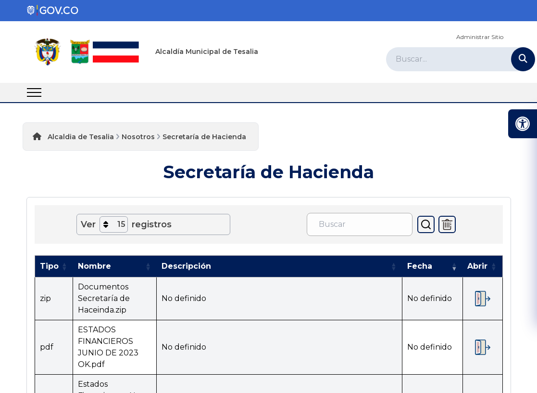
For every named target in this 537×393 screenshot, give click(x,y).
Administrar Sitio (479, 36)
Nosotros (138, 136)
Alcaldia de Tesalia (81, 136)
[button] (64, 266)
